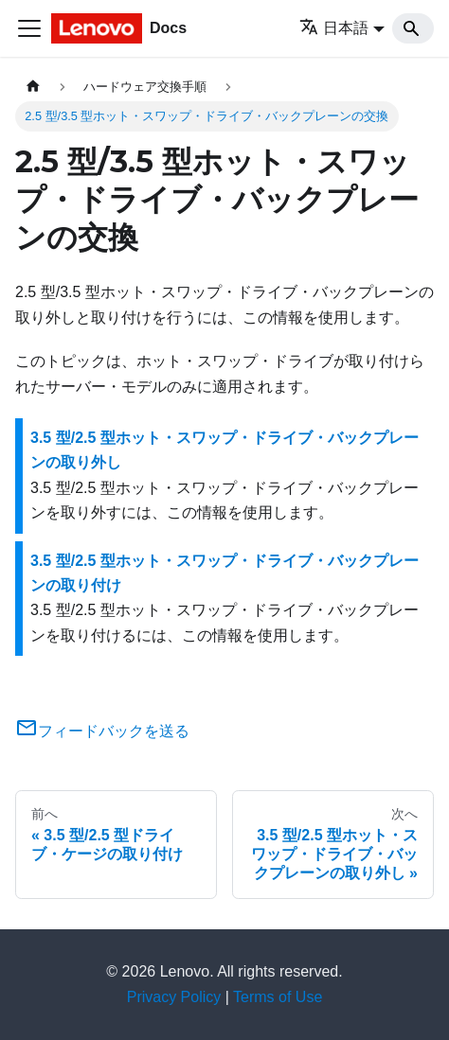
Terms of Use (277, 997)
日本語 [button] (333, 28)
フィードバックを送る (102, 731)
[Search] (413, 28)
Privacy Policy (174, 997)
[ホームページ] (33, 86)
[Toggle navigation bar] (29, 28)
